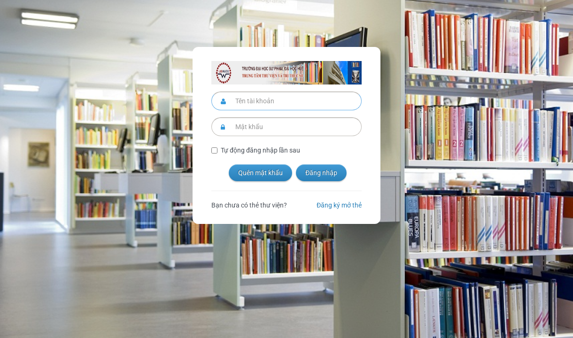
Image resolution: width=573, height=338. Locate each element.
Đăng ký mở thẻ (339, 205)
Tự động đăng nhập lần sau (260, 150)
